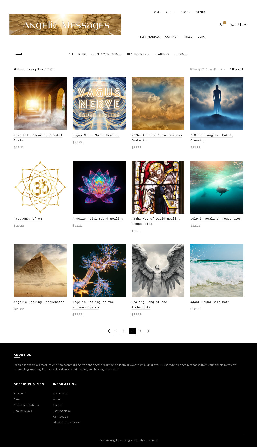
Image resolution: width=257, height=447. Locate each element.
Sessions (181, 54)
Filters (234, 69)
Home (156, 12)
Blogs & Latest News (67, 422)
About (170, 12)
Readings (161, 54)
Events (200, 12)
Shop (184, 12)
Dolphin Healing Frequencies (215, 218)
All (71, 54)
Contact (171, 36)
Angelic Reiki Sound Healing (98, 218)
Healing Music (138, 54)
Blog (201, 36)
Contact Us (60, 416)
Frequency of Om (28, 218)
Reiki (82, 54)
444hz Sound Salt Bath (210, 302)
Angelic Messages (121, 440)
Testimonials (150, 36)
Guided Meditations (106, 54)
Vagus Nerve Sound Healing (96, 135)
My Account (61, 393)
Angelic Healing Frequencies (39, 302)
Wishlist (224, 22)
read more (111, 369)
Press (187, 36)
